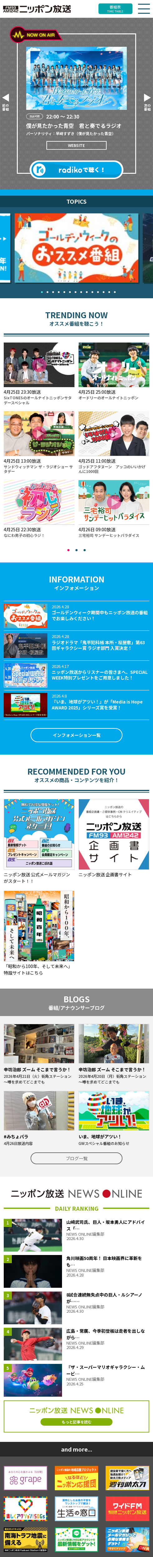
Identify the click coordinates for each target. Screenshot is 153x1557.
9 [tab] (85, 290)
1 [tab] (40, 290)
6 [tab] (68, 290)
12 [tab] (102, 290)
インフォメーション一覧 (77, 735)
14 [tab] (113, 290)
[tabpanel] (76, 248)
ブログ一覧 (77, 1158)
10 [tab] (91, 290)
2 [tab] (46, 290)
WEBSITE (76, 145)
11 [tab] (96, 290)
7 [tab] (74, 290)
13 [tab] (107, 290)
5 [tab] (63, 290)
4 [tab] (57, 290)
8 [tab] (79, 290)
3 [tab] (51, 290)
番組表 (115, 8)
